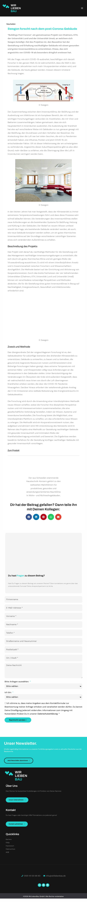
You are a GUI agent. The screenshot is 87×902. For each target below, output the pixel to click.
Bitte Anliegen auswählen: (17, 681)
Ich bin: (8, 692)
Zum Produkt (13, 450)
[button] (29, 517)
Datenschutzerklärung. (48, 714)
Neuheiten (11, 24)
